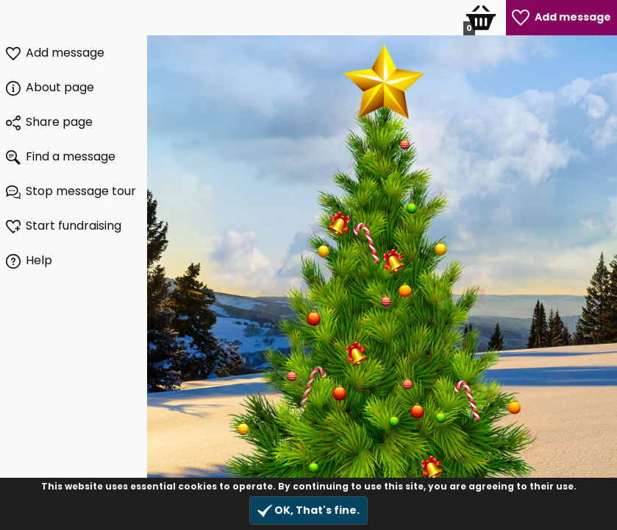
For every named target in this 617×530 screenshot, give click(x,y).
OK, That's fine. (308, 510)
